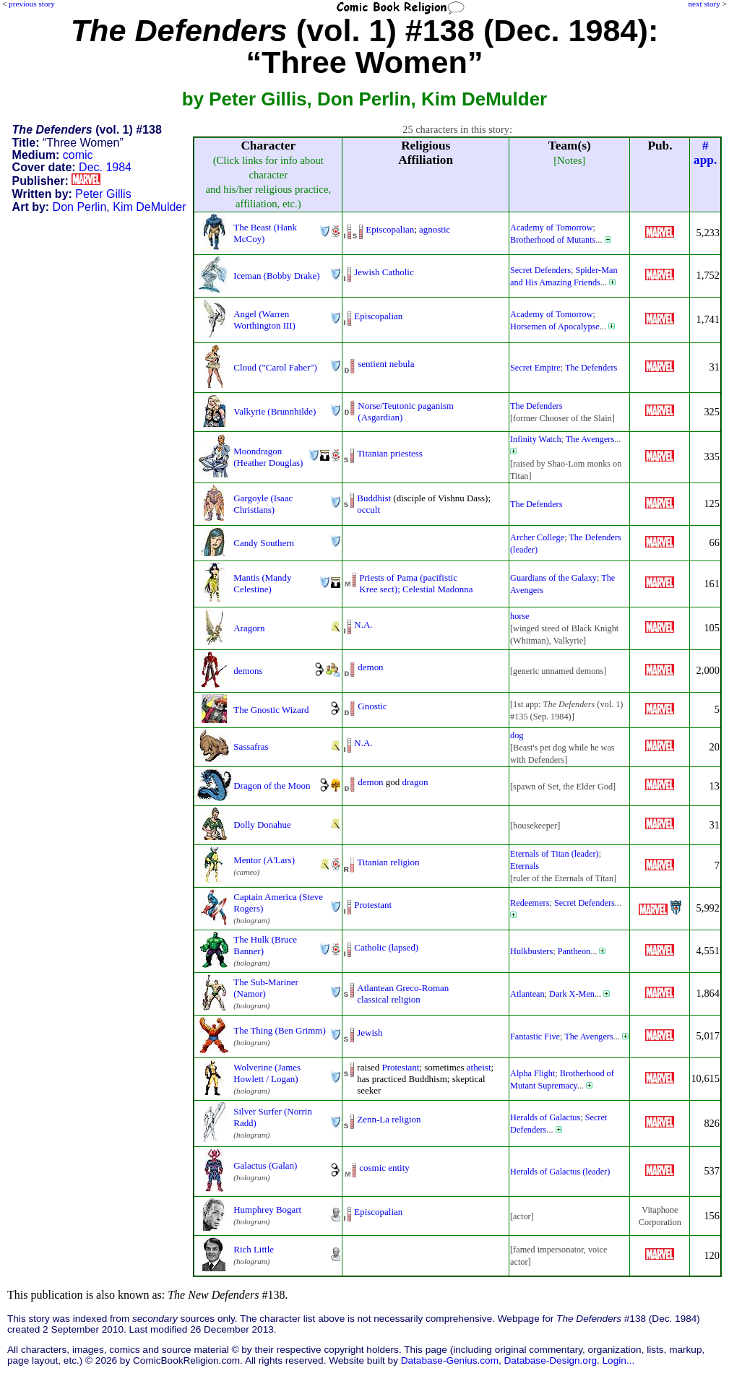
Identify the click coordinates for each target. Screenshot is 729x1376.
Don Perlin (80, 207)
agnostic (434, 229)
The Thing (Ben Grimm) (279, 1030)
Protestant (373, 904)
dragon (415, 781)
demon (370, 667)
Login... (619, 1360)
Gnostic (372, 706)
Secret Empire (535, 368)
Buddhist (374, 498)
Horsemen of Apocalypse (555, 326)
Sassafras (250, 746)
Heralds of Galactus (545, 1117)
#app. (705, 153)
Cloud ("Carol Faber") (275, 367)
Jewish (369, 1032)
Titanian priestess (390, 453)
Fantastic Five (535, 1036)
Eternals (524, 866)
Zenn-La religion (388, 1119)
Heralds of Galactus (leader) (560, 1172)
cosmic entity (384, 1167)
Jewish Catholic (383, 272)
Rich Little (253, 1249)
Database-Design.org (550, 1360)
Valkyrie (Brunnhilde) (274, 411)
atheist (479, 1067)
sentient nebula (386, 363)
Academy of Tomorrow (551, 227)
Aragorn (248, 628)
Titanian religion (388, 862)
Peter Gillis (103, 194)
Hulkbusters (531, 951)
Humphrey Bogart (267, 1209)
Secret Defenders (540, 270)
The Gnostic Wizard (271, 709)
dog (516, 735)
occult (368, 509)
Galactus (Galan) (265, 1165)
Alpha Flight (532, 1073)
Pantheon (574, 951)
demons (247, 670)
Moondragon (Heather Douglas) (268, 457)
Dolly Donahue (262, 824)
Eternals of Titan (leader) (554, 854)
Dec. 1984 (105, 167)
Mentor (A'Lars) (264, 859)
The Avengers (590, 439)
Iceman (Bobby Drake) (276, 275)
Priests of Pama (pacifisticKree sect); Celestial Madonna (416, 583)
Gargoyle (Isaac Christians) (263, 504)
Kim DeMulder (149, 207)
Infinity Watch (535, 439)
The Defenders (591, 368)
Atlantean (527, 994)
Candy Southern (263, 542)
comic (78, 155)
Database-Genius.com (450, 1360)
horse (520, 616)
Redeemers (529, 903)
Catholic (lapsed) (386, 947)
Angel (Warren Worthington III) (264, 319)
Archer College (537, 537)
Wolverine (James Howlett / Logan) (267, 1073)
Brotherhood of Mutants (552, 240)
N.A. (363, 624)
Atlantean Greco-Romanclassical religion (403, 993)
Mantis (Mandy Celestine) (262, 583)
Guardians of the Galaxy (553, 578)
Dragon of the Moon (271, 785)
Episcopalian (390, 229)
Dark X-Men (572, 994)
